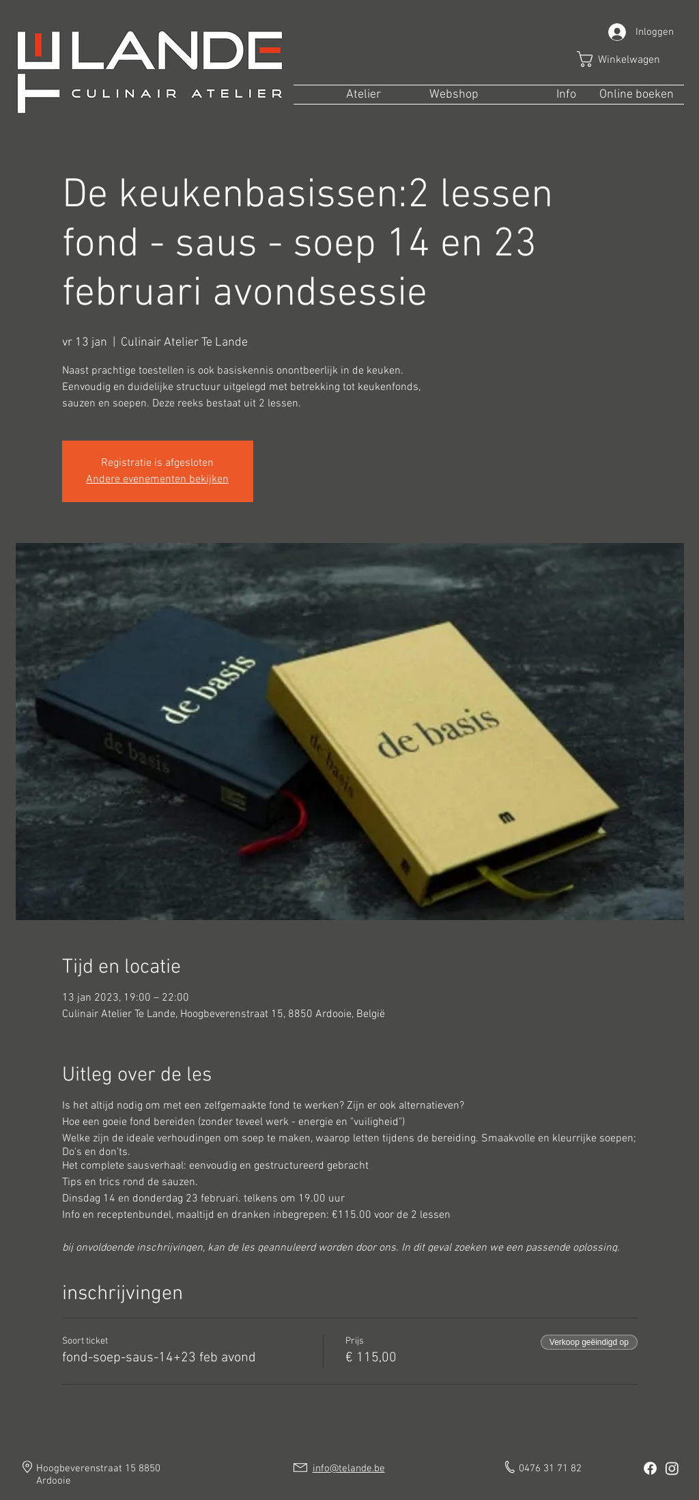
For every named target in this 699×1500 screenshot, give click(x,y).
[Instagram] (672, 1468)
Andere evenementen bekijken (157, 479)
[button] (628, 59)
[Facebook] (650, 1468)
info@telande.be (349, 1468)
